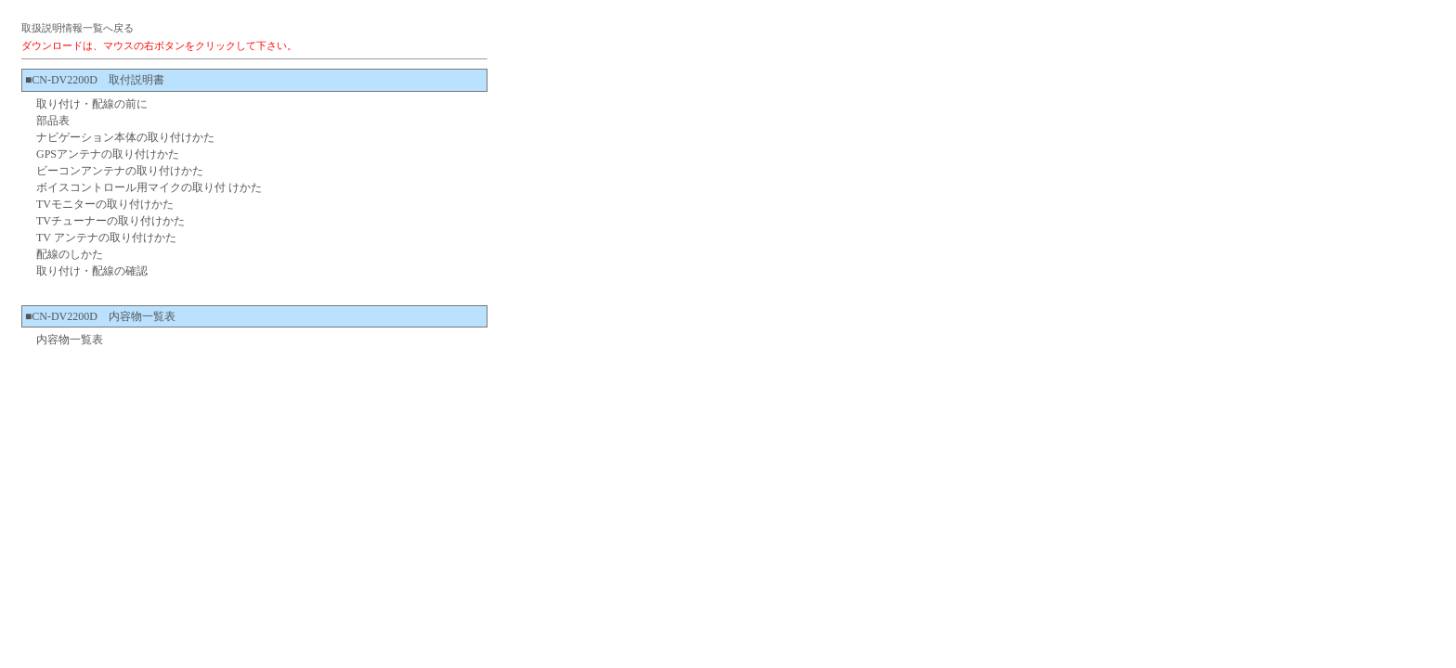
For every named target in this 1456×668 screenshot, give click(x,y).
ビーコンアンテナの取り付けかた (119, 170)
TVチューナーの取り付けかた (110, 220)
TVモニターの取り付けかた (105, 204)
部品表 (53, 120)
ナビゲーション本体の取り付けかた (125, 137)
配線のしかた (69, 254)
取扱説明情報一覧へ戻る (77, 27)
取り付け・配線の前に (92, 103)
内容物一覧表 (69, 339)
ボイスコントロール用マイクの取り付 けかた (149, 187)
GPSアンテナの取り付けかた (107, 154)
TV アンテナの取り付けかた (106, 237)
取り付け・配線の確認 (92, 270)
